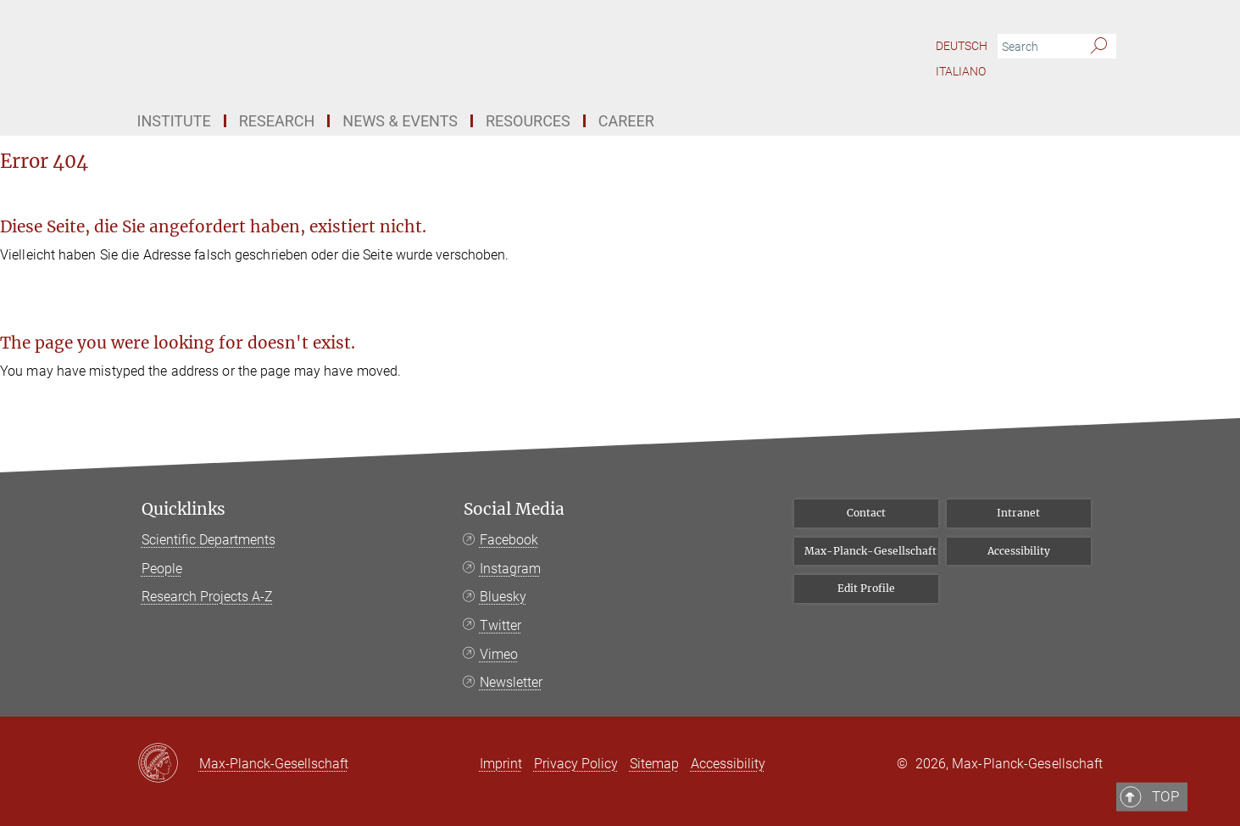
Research (277, 120)
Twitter (500, 625)
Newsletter (511, 682)
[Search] (1099, 47)
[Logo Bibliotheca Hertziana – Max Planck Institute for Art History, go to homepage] (455, 51)
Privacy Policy (576, 764)
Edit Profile (866, 588)
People (162, 569)
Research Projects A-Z (207, 597)
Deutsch (961, 46)
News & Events (400, 120)
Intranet (1018, 512)
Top (1079, 438)
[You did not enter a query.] (1038, 47)
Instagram (510, 569)
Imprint (501, 764)
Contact (866, 512)
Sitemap (654, 764)
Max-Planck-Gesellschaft (870, 550)
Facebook (509, 540)
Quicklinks (183, 509)
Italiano (961, 71)
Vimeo (499, 654)
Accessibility (1018, 550)
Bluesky (503, 597)
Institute (174, 120)
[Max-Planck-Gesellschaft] (168, 764)
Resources (528, 120)
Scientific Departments (208, 540)
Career (626, 120)
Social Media (514, 509)
